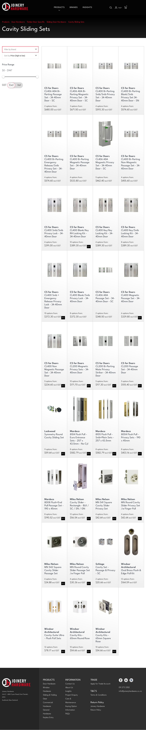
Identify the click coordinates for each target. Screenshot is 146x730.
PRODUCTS (49, 680)
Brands (74, 7)
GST (4, 85)
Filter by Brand (20, 50)
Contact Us (70, 684)
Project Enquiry (71, 695)
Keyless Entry (48, 718)
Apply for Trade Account (100, 684)
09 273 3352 (124, 688)
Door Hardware (49, 684)
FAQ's (67, 714)
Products (59, 7)
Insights (87, 7)
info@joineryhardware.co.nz (130, 691)
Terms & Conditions (99, 695)
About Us (69, 688)
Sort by (20, 56)
